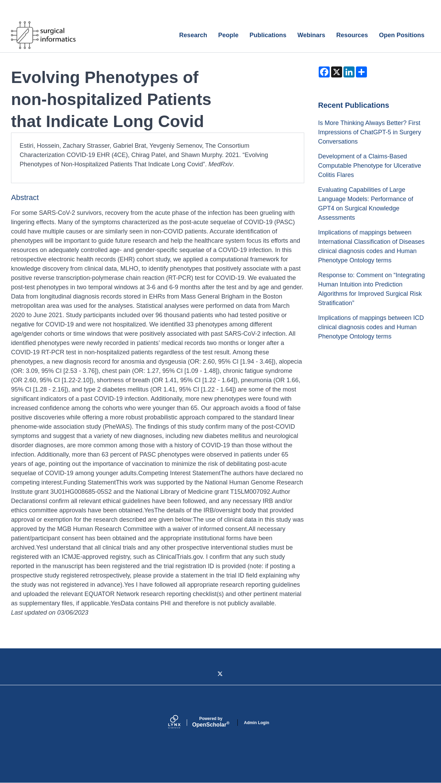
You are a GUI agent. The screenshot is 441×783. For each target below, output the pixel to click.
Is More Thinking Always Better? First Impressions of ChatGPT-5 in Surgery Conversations (369, 132)
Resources (352, 35)
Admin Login (256, 722)
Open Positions (401, 35)
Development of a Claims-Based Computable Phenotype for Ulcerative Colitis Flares (369, 165)
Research (193, 35)
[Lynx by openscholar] (180, 722)
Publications (267, 35)
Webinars (311, 35)
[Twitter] (220, 674)
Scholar (210, 722)
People (228, 35)
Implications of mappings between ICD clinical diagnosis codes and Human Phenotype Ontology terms (371, 327)
